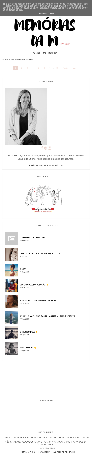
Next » (65, 68)
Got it (52, 13)
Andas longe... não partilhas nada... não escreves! (47, 316)
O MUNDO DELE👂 (28, 331)
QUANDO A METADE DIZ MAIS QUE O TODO (41, 253)
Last (74, 68)
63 (57, 68)
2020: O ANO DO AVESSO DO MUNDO (38, 300)
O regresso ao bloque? (32, 237)
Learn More (42, 13)
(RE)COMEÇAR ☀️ (28, 347)
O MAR (23, 269)
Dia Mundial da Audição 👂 (34, 284)
